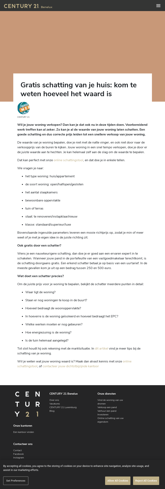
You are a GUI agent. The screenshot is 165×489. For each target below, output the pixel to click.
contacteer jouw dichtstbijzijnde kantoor (71, 366)
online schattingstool (68, 160)
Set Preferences (15, 480)
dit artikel (101, 348)
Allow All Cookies (117, 480)
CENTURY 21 (23, 110)
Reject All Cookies (146, 480)
